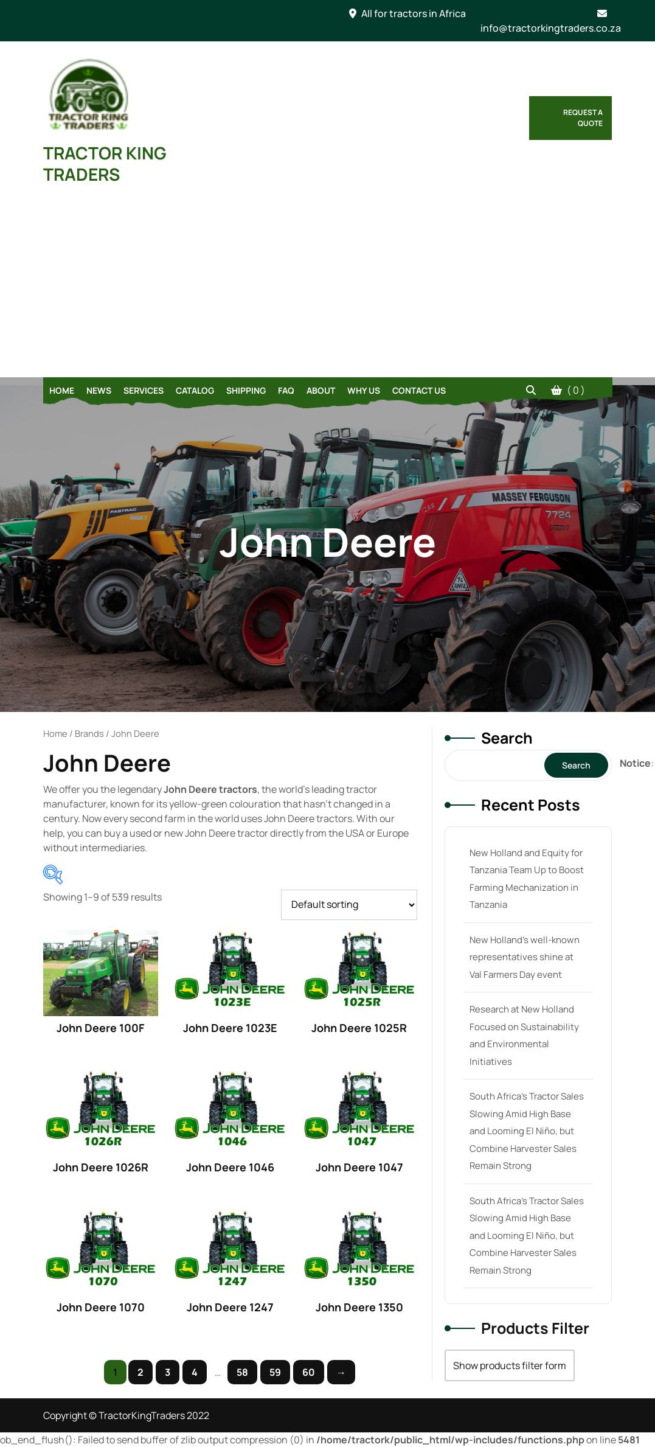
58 (242, 1372)
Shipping (246, 390)
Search (507, 737)
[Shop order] (349, 905)
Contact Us (419, 390)
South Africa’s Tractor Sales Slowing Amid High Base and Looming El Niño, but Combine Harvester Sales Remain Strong (527, 1131)
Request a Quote (583, 117)
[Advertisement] (327, 286)
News (98, 390)
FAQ (286, 390)
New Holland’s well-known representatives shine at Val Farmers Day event (525, 957)
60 (308, 1372)
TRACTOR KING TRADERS (105, 163)
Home (61, 390)
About (321, 390)
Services (143, 390)
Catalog (195, 390)
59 (275, 1372)
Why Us (363, 390)
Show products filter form (509, 1365)
